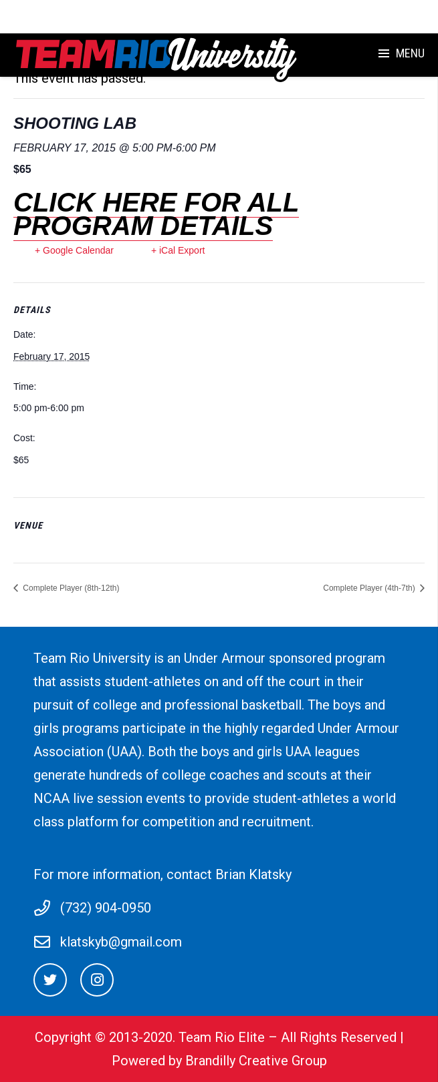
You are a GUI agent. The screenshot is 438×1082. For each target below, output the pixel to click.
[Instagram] (97, 980)
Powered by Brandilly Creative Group (219, 1061)
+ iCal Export (178, 250)
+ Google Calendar (74, 250)
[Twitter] (50, 980)
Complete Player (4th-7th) (370, 588)
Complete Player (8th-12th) (70, 588)
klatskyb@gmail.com (121, 942)
